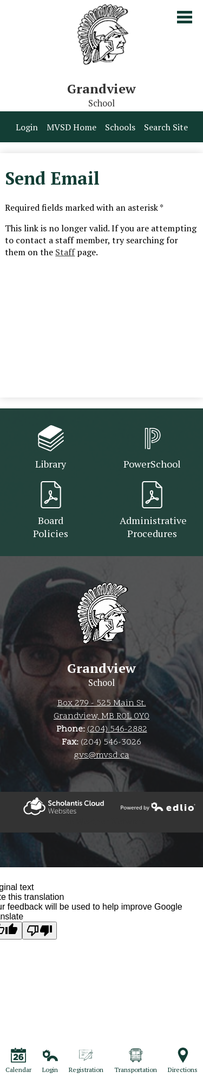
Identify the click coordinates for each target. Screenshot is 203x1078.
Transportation (135, 1061)
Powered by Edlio (64, 806)
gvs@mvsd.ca (101, 755)
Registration (86, 1061)
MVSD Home (71, 127)
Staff (65, 252)
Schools (120, 127)
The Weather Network (101, 821)
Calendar (18, 1061)
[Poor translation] (39, 931)
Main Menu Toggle (184, 17)
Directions (183, 1061)
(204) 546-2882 (117, 729)
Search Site (166, 127)
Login (27, 127)
